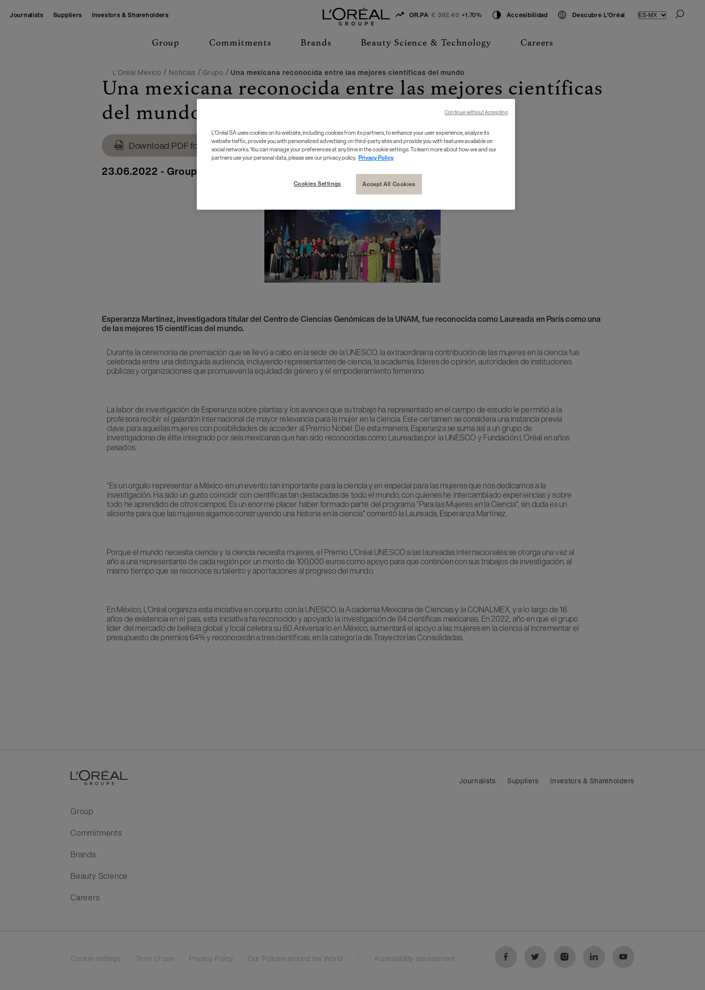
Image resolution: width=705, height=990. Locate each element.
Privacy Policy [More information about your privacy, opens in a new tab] (376, 157)
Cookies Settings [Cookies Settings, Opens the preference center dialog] (317, 183)
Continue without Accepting (476, 112)
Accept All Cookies (388, 184)
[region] (356, 154)
